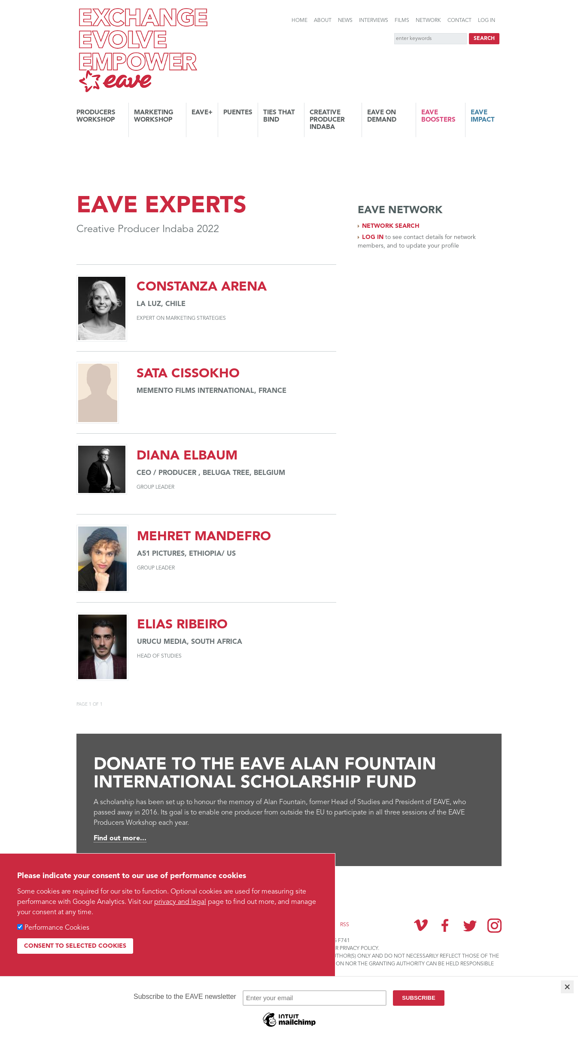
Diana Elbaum (187, 456)
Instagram (494, 926)
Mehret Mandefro (204, 536)
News (345, 20)
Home (299, 20)
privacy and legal (180, 902)
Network (428, 20)
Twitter (470, 925)
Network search (391, 226)
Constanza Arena (202, 287)
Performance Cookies (56, 928)
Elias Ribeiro (182, 624)
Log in (486, 20)
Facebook (445, 925)
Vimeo (421, 925)
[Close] (567, 986)
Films (402, 20)
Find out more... (120, 838)
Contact (459, 20)
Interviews (373, 20)
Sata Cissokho (188, 373)
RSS (344, 925)
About (323, 20)
